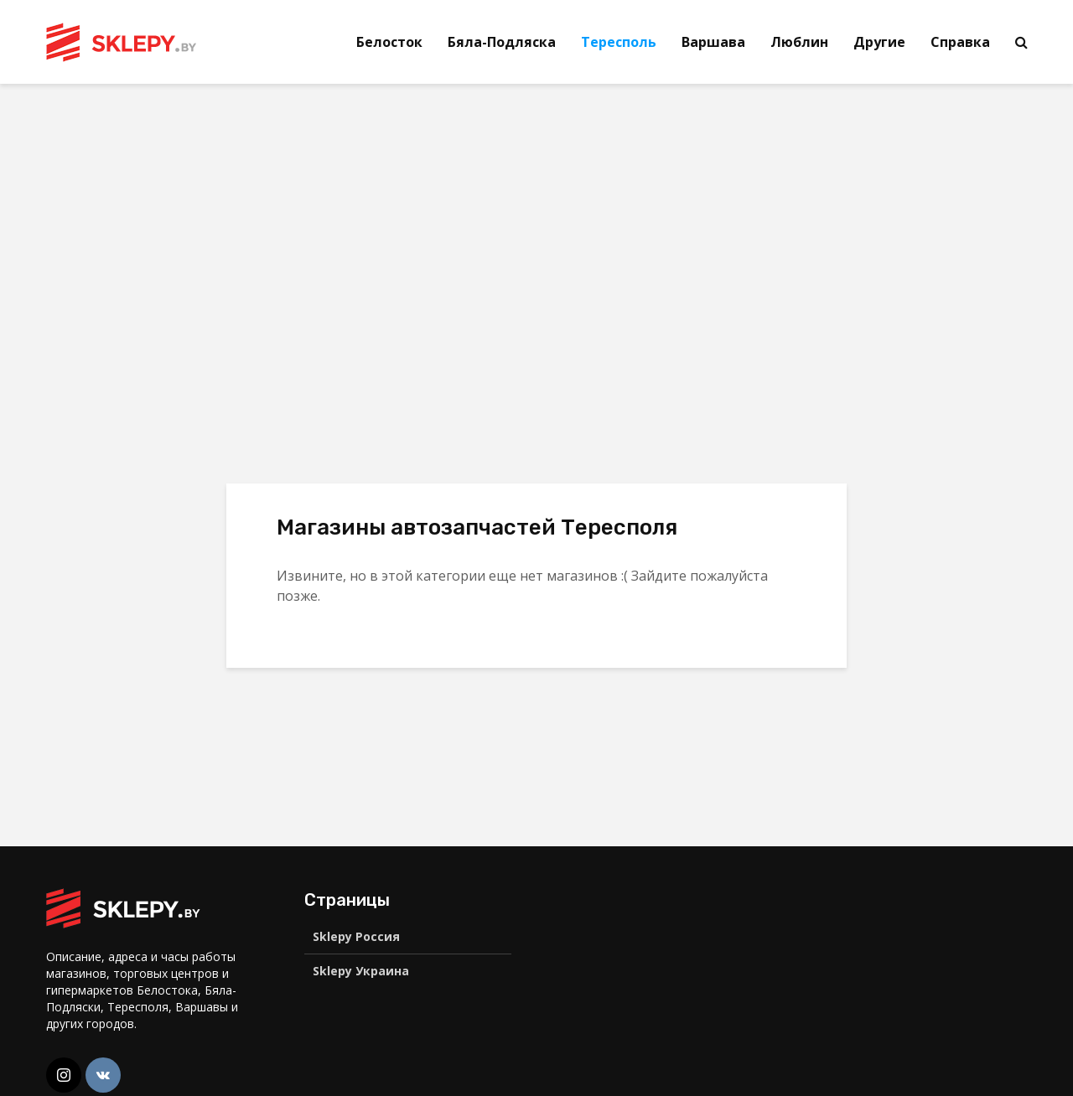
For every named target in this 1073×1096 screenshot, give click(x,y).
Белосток (389, 42)
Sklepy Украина (361, 971)
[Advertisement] (187, 226)
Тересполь (618, 42)
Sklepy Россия (356, 936)
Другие (879, 42)
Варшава (713, 42)
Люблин (799, 42)
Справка (960, 42)
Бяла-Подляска (502, 42)
